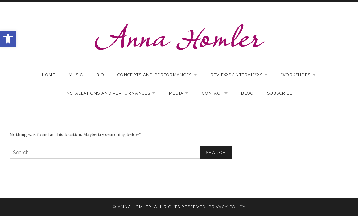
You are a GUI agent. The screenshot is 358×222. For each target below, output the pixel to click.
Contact (218, 93)
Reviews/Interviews (242, 75)
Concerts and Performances (160, 75)
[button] (8, 39)
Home (48, 74)
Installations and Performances (113, 93)
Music (76, 74)
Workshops (301, 75)
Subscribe (280, 93)
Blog (247, 93)
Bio (100, 74)
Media (182, 93)
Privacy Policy (226, 206)
